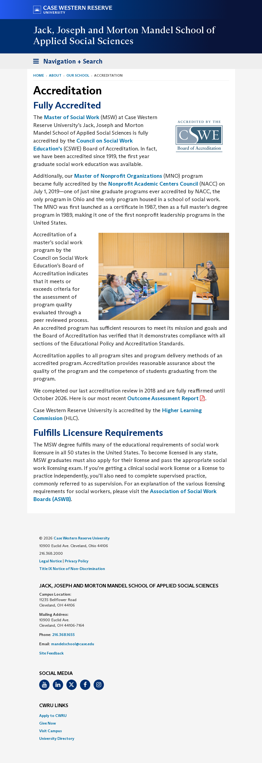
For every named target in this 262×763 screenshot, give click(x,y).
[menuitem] (131, 715)
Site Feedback (51, 653)
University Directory (56, 738)
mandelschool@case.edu (72, 643)
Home (38, 75)
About (55, 75)
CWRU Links (53, 705)
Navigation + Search (66, 62)
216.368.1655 (63, 634)
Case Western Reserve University (82, 538)
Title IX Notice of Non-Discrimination (72, 568)
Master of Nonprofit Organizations (118, 176)
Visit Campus (50, 730)
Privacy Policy (76, 561)
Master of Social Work (71, 117)
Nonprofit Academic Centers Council (153, 183)
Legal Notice (50, 561)
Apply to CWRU (53, 715)
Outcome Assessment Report (163, 398)
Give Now (47, 723)
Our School (77, 75)
